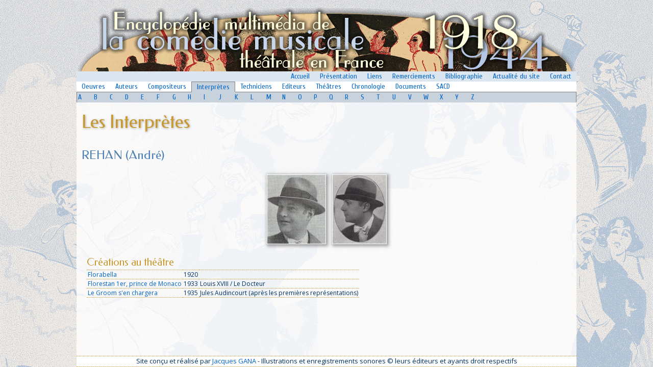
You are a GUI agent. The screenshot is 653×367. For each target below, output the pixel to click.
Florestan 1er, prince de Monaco (135, 283)
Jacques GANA (234, 360)
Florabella (102, 274)
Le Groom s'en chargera (123, 293)
